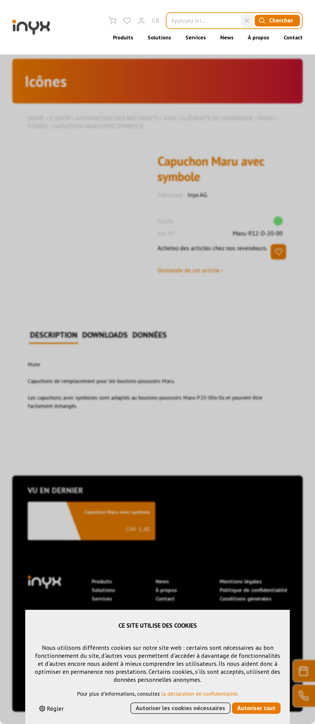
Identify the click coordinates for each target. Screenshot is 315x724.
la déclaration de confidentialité (199, 693)
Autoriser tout (256, 708)
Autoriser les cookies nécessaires (180, 708)
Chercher (274, 20)
